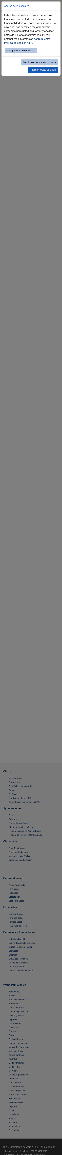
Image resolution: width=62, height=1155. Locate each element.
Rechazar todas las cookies (39, 62)
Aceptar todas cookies (43, 69)
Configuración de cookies (19, 50)
